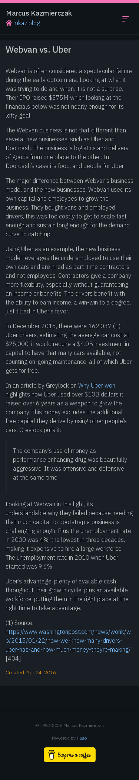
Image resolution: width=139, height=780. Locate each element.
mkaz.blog (23, 23)
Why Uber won (96, 385)
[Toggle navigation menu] (125, 18)
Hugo (82, 738)
